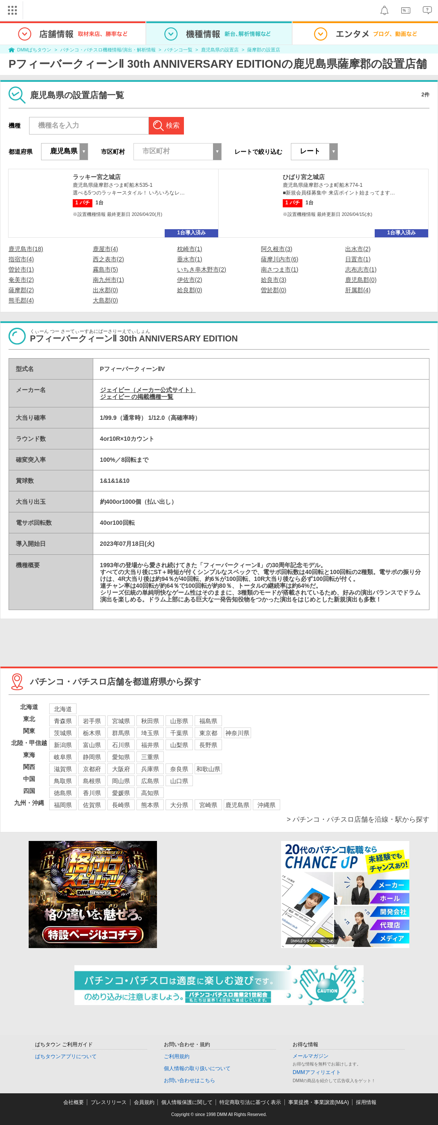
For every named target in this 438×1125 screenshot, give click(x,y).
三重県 (150, 757)
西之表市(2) (108, 259)
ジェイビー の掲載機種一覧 (137, 396)
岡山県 (121, 781)
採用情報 (366, 1102)
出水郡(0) (105, 290)
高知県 (150, 793)
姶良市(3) (273, 280)
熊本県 (150, 805)
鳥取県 (63, 781)
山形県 (179, 721)
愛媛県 (121, 793)
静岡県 (92, 757)
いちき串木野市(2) (201, 269)
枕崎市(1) (189, 249)
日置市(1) (357, 259)
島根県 (92, 781)
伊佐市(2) (189, 280)
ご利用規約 (176, 1056)
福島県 (208, 721)
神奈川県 (237, 733)
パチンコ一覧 (178, 49)
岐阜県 (63, 757)
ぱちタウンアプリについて (66, 1056)
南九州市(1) (108, 280)
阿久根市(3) (276, 249)
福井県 (150, 745)
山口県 (179, 781)
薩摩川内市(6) (279, 259)
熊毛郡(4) (21, 300)
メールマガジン (310, 1056)
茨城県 (63, 733)
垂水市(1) (189, 259)
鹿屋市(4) (105, 249)
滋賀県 (63, 769)
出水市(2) (357, 249)
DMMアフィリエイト (317, 1072)
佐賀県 (92, 805)
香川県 (92, 793)
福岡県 (63, 805)
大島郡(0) (105, 300)
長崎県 (121, 805)
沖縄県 (266, 805)
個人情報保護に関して (187, 1102)
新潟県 (63, 745)
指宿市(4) (21, 259)
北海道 (63, 709)
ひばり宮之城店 (304, 177)
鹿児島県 (237, 805)
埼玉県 (150, 733)
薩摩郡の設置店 (263, 49)
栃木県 (92, 733)
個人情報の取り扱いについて (197, 1068)
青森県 (63, 721)
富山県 (92, 745)
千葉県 (179, 733)
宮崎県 (208, 805)
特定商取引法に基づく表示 (250, 1102)
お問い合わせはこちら (189, 1080)
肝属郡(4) (357, 290)
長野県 (208, 745)
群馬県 (121, 733)
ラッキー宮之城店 (97, 177)
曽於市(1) (21, 269)
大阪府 (121, 769)
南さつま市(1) (279, 269)
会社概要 (73, 1102)
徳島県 (63, 793)
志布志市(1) (360, 269)
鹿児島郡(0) (360, 280)
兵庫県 (150, 769)
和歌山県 (208, 769)
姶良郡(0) (189, 290)
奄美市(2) (21, 280)
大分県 (179, 805)
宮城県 (121, 721)
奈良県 (179, 769)
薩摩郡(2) (21, 290)
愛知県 (121, 757)
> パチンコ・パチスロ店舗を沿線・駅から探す (358, 819)
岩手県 (92, 721)
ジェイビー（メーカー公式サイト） (148, 389)
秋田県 (150, 721)
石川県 (121, 745)
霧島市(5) (105, 269)
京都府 (92, 769)
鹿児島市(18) (26, 249)
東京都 (208, 733)
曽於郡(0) (273, 290)
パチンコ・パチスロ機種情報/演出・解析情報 (108, 49)
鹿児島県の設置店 (220, 49)
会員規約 (144, 1102)
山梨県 (179, 745)
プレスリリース (109, 1102)
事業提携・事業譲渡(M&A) (318, 1102)
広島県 (150, 781)
